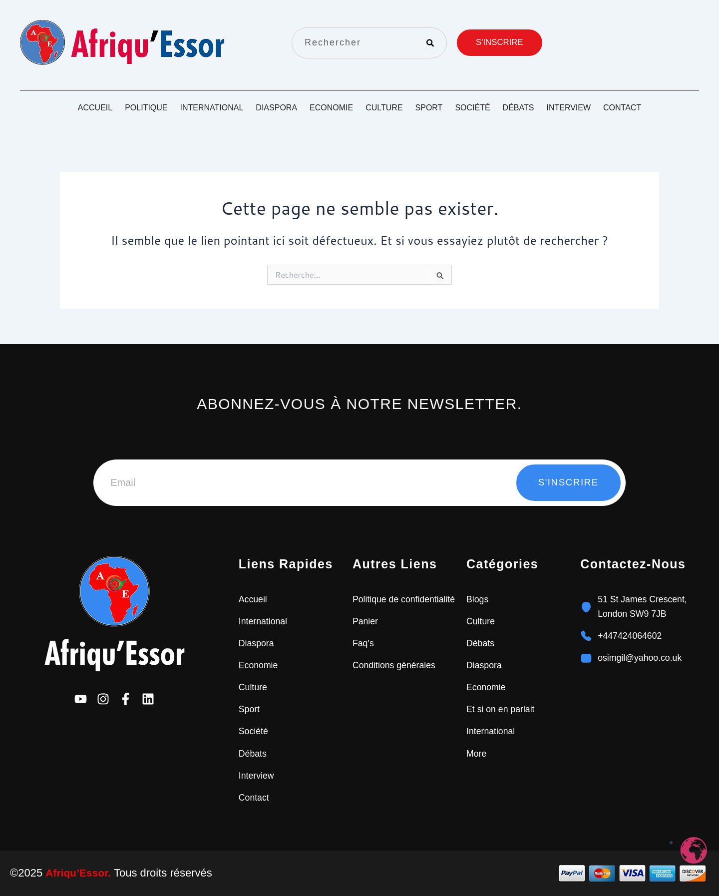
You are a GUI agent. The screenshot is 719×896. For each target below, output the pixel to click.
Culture (383, 107)
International (212, 107)
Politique (146, 107)
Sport (429, 107)
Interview (568, 107)
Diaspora (276, 107)
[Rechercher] (430, 43)
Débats (518, 107)
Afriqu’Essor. (79, 873)
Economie (331, 107)
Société (472, 107)
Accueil (95, 107)
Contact (622, 107)
